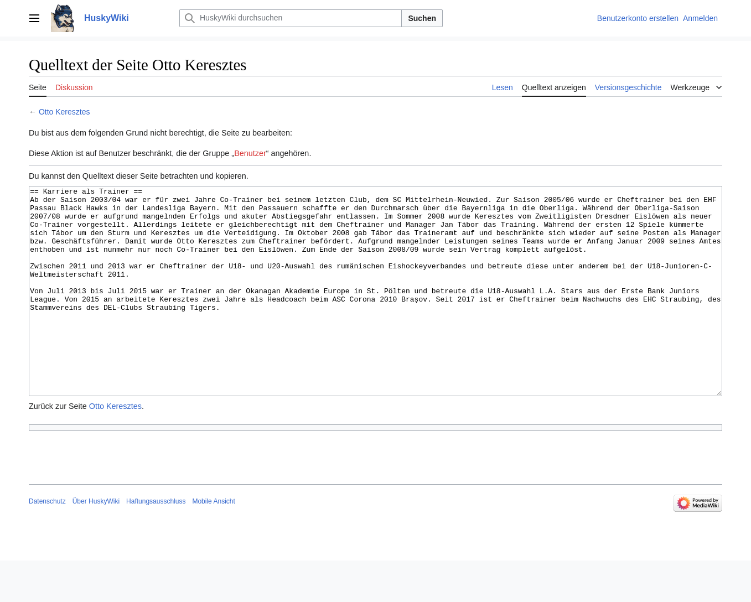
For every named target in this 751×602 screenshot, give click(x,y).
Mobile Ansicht (213, 543)
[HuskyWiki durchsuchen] (290, 18)
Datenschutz (47, 543)
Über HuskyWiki (96, 543)
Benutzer (250, 153)
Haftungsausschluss (155, 543)
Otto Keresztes (64, 111)
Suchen (422, 18)
